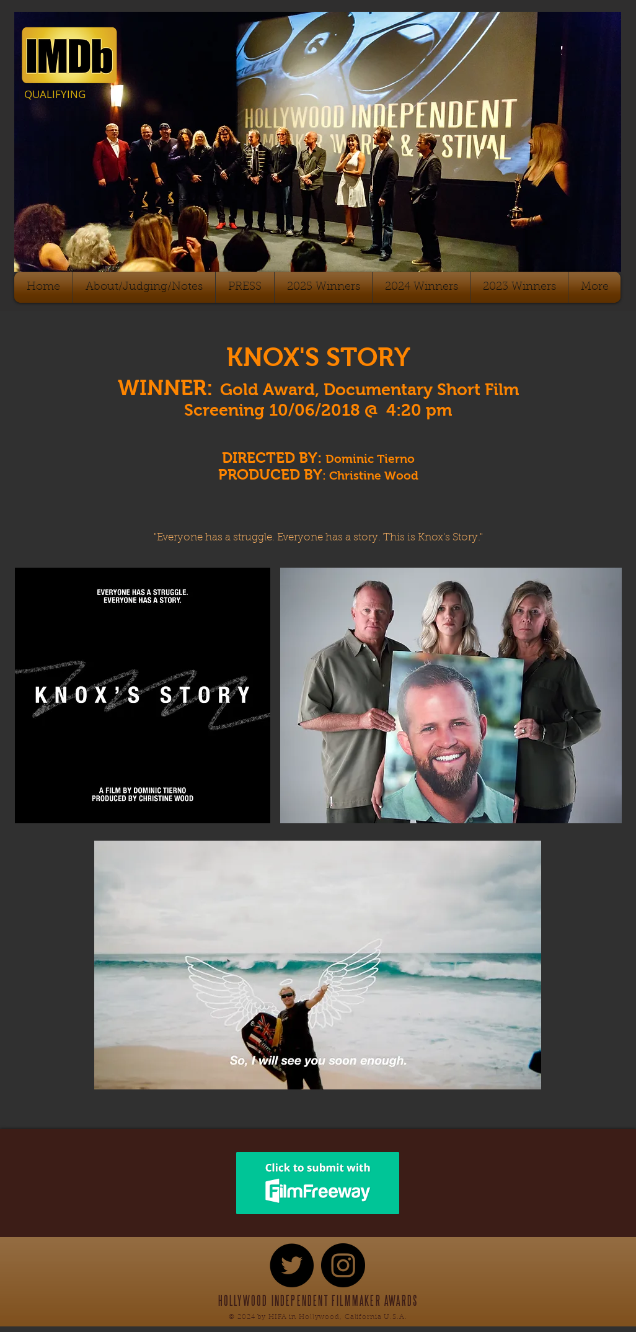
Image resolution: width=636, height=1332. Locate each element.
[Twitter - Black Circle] (292, 1265)
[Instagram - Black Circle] (343, 1265)
